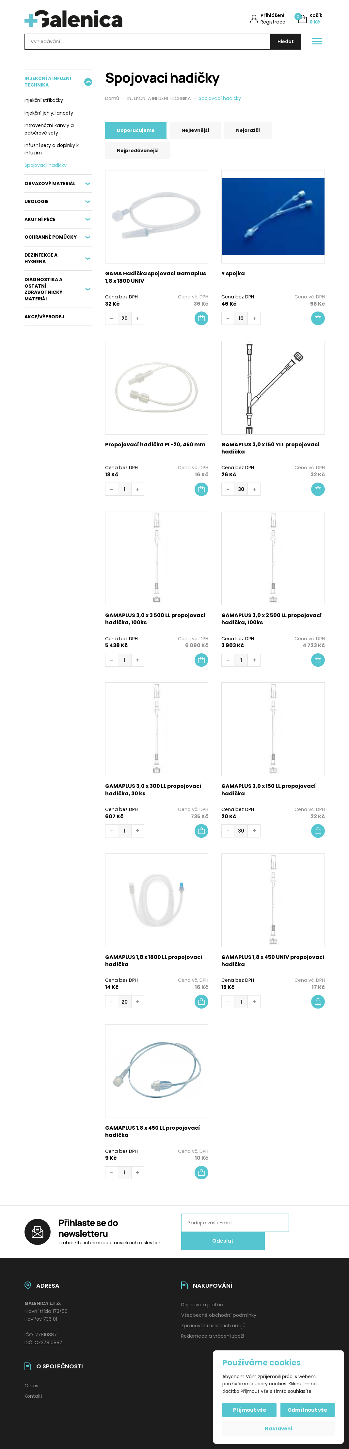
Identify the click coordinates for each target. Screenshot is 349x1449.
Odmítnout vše (307, 1410)
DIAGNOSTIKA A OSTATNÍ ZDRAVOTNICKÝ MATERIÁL (43, 291)
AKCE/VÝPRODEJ (44, 319)
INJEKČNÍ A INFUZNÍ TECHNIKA (47, 83)
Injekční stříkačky (43, 102)
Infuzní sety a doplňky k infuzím (51, 151)
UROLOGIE (36, 203)
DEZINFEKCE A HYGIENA (40, 260)
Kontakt (33, 1391)
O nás (31, 1380)
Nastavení (279, 1428)
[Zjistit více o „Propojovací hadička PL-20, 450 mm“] (201, 492)
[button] (201, 321)
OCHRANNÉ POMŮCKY (50, 239)
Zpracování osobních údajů (213, 1321)
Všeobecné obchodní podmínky (218, 1310)
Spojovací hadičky (45, 167)
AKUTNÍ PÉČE (40, 221)
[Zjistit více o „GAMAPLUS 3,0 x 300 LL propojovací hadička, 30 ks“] (201, 834)
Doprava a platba (202, 1300)
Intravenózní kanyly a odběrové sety (49, 131)
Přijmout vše (250, 1410)
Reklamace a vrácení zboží (212, 1331)
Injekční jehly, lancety (48, 115)
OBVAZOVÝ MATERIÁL (49, 186)
